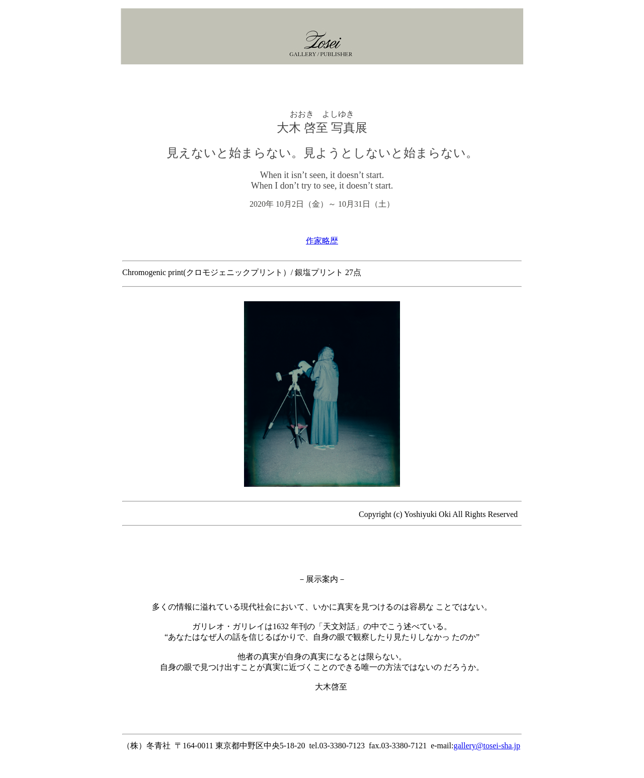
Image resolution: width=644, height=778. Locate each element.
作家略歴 (322, 240)
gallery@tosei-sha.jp (486, 745)
